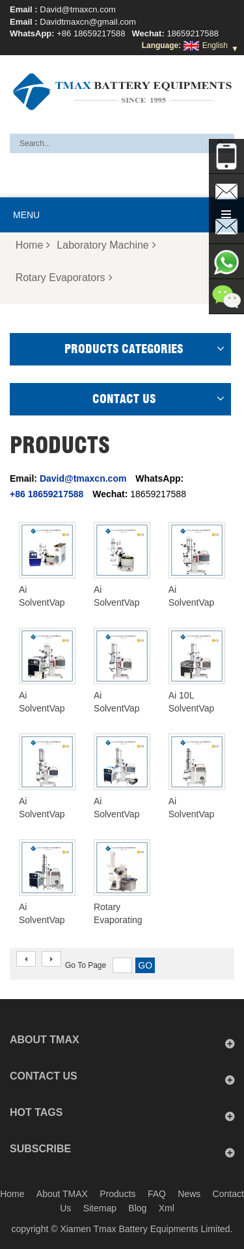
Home (33, 245)
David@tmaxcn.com (78, 9)
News (189, 1194)
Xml (166, 1208)
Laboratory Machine (106, 245)
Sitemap (99, 1208)
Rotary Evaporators (64, 277)
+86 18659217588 (91, 33)
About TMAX (62, 1194)
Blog (137, 1208)
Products (117, 1194)
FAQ (157, 1194)
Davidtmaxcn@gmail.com (88, 22)
